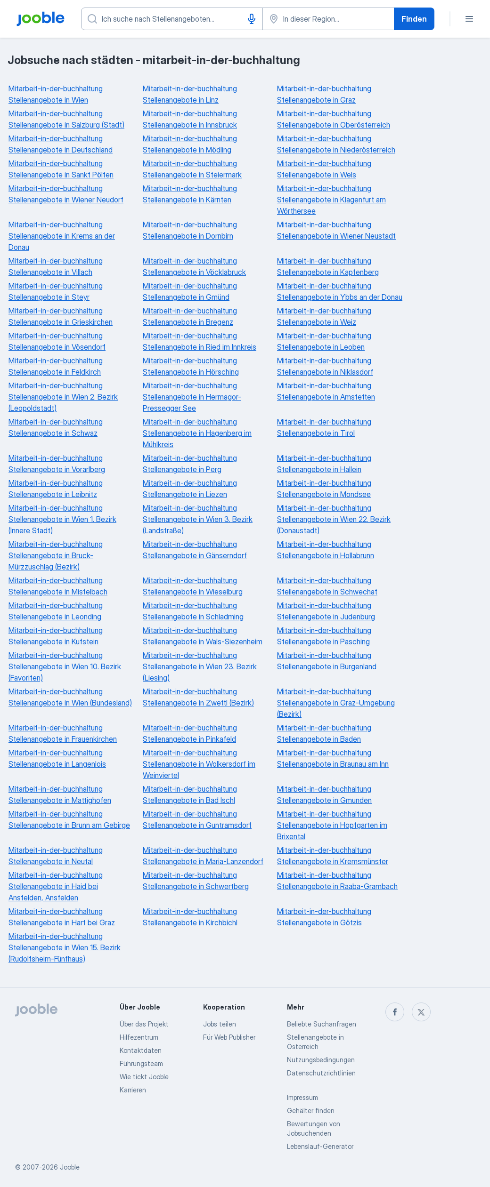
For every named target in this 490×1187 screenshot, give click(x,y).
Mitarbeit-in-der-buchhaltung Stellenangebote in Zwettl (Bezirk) (198, 697)
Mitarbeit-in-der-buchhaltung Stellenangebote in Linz (190, 94)
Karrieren (133, 1090)
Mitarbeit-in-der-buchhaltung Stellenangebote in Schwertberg (196, 880)
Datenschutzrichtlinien (321, 1073)
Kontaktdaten (141, 1050)
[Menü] (469, 19)
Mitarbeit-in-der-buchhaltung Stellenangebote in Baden (324, 733)
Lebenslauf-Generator (320, 1146)
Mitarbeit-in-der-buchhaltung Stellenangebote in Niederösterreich (336, 144)
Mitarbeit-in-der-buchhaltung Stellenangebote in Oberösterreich (333, 119)
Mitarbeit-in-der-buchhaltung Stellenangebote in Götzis (324, 916)
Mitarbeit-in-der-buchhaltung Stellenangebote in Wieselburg (193, 586)
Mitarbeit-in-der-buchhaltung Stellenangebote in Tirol (324, 427)
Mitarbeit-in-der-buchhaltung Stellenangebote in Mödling (190, 144)
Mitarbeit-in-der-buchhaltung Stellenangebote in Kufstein (55, 636)
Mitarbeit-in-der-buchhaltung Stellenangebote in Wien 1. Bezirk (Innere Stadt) (62, 519)
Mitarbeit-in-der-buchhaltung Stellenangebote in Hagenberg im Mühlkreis (197, 433)
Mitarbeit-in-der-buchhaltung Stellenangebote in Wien (55, 94)
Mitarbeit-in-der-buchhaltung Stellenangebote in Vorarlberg (56, 463)
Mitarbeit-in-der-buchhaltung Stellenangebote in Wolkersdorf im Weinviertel (199, 764)
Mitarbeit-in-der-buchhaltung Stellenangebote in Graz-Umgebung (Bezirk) (336, 703)
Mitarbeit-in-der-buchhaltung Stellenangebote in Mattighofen (59, 794)
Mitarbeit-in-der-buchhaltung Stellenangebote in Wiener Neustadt (336, 230)
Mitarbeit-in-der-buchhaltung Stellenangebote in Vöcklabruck (194, 266)
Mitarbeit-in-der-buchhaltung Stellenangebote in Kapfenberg (328, 266)
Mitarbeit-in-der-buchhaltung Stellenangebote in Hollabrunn (325, 549)
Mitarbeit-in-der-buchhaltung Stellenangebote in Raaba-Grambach (337, 880)
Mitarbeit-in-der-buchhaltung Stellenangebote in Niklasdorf (325, 366)
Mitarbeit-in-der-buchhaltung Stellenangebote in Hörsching (191, 366)
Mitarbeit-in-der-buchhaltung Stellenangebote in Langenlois (57, 758)
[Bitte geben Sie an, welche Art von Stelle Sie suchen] (172, 19)
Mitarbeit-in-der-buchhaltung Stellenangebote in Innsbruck (190, 119)
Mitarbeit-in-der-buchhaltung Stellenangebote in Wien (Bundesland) (70, 697)
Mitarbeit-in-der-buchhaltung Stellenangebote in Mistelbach (57, 586)
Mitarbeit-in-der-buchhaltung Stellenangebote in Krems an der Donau (61, 236)
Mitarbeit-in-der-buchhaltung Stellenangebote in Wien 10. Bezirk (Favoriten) (64, 666)
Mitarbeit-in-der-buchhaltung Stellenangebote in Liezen (190, 488)
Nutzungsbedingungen (321, 1060)
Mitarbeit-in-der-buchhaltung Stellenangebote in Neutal (55, 855)
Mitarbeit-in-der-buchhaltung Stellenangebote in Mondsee (324, 488)
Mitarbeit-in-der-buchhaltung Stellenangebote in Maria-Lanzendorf (203, 855)
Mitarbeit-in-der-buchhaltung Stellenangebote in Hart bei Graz (61, 916)
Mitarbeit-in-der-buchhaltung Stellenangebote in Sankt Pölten (61, 169)
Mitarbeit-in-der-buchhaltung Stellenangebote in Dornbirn (190, 230)
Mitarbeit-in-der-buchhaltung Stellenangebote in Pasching (324, 636)
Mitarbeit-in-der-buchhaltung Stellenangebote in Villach (55, 266)
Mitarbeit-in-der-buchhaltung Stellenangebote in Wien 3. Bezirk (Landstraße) (198, 519)
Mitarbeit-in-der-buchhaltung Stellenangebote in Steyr (55, 291)
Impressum (302, 1097)
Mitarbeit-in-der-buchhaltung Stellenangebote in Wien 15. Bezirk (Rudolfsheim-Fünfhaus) (64, 947)
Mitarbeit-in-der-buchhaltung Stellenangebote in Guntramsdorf (197, 819)
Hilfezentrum (139, 1037)
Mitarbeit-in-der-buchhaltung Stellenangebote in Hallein (324, 463)
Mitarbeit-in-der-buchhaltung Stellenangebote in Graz (324, 94)
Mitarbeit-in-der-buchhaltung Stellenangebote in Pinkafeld (190, 733)
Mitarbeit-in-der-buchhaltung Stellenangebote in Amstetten (326, 391)
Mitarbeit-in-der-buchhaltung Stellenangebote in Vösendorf (57, 341)
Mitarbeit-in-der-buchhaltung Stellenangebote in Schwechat (327, 586)
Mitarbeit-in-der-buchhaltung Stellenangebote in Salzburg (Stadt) (66, 119)
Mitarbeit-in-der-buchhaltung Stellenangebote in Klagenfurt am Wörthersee (331, 200)
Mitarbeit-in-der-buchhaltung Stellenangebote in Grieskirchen (60, 316)
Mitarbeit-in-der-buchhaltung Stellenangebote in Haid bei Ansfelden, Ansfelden (55, 886)
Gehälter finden (311, 1111)
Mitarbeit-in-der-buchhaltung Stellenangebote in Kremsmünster (332, 855)
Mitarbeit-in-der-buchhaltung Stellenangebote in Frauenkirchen (62, 733)
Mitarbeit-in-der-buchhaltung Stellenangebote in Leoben (324, 341)
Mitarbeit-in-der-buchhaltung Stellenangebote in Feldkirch (55, 366)
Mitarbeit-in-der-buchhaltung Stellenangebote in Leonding (55, 611)
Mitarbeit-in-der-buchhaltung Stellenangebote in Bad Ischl (190, 794)
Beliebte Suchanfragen (321, 1024)
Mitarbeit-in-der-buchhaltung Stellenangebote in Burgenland (326, 660)
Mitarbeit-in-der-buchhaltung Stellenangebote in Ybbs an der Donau (339, 291)
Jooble (70, 1167)
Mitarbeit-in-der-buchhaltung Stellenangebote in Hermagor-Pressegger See (192, 397)
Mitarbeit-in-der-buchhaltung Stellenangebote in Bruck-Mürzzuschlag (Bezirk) (55, 555)
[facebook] (394, 1012)
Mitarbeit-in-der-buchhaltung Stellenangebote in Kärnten (190, 194)
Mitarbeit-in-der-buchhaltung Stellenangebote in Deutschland (60, 144)
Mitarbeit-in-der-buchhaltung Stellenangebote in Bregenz (190, 316)
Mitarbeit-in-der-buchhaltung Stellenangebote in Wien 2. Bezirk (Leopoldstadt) (63, 397)
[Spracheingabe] (251, 18)
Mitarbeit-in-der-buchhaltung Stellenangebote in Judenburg (326, 611)
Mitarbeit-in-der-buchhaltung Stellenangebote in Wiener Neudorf (65, 194)
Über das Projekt (144, 1024)
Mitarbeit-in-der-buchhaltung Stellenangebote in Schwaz (55, 427)
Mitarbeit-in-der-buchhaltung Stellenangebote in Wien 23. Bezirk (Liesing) (200, 666)
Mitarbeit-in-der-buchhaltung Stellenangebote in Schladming (193, 611)
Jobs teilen (219, 1024)
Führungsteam (141, 1063)
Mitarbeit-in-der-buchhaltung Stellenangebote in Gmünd (190, 291)
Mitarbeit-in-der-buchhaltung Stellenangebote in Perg (190, 463)
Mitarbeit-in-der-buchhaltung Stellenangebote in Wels (324, 169)
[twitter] (421, 1012)
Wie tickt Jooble (144, 1077)
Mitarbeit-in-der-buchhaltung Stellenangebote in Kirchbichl (190, 916)
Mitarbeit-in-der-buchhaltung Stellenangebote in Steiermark (192, 169)
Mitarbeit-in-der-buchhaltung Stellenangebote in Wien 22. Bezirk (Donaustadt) (334, 519)
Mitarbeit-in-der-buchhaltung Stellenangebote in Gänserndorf (195, 549)
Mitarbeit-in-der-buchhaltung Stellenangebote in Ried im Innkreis (199, 341)
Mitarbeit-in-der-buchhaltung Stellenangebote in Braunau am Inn (333, 758)
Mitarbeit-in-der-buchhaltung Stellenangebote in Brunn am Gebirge (69, 819)
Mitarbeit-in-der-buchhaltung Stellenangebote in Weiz (324, 316)
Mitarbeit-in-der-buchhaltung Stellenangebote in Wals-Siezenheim (202, 636)
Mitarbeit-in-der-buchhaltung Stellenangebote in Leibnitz (55, 488)
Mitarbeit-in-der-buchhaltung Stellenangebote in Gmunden (324, 794)
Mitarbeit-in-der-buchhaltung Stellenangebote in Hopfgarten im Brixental (332, 825)
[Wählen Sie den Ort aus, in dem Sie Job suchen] (328, 19)
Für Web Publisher (229, 1037)
